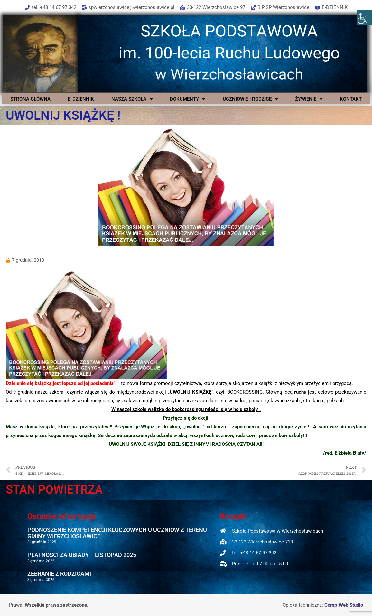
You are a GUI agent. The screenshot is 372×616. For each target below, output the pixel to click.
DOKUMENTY (187, 98)
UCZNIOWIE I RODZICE (250, 98)
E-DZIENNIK (81, 99)
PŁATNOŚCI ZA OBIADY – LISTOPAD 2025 (81, 555)
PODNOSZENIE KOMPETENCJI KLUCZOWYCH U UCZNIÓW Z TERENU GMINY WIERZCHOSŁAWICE (117, 533)
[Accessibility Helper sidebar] (364, 17)
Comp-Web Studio (343, 605)
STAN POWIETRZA (54, 489)
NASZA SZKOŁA (132, 98)
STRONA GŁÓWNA (30, 99)
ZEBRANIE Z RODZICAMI (59, 573)
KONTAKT (351, 99)
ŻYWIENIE (308, 98)
